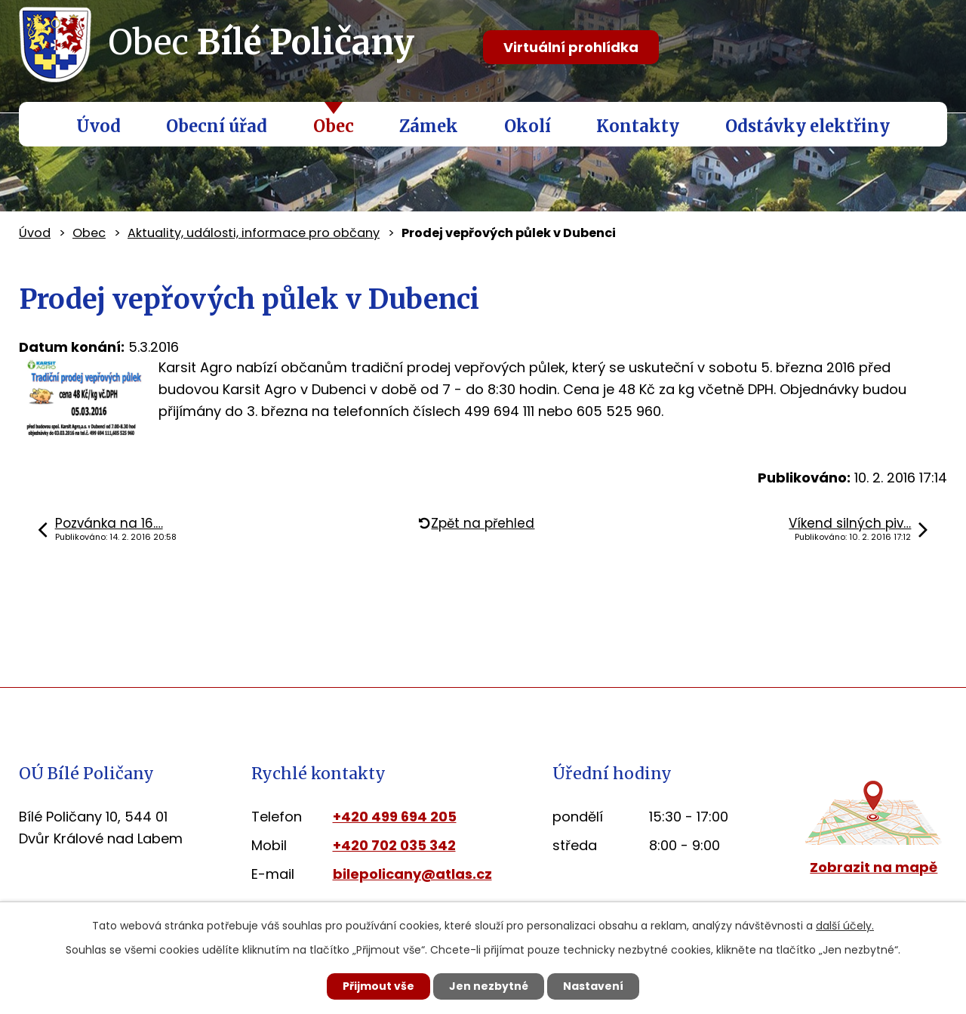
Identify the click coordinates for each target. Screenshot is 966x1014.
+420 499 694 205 (395, 816)
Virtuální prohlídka (570, 47)
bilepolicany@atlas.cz (412, 874)
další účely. (845, 925)
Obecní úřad (216, 126)
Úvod (98, 126)
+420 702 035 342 (394, 845)
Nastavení (593, 986)
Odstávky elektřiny (807, 126)
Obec (333, 126)
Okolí (527, 126)
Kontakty (637, 126)
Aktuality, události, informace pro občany (254, 233)
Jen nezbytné (488, 986)
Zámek (428, 126)
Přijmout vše (378, 986)
